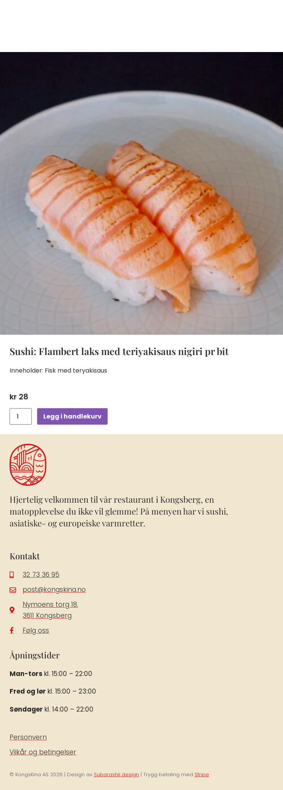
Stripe (202, 774)
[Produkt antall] (21, 416)
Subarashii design (116, 774)
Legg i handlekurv (72, 416)
